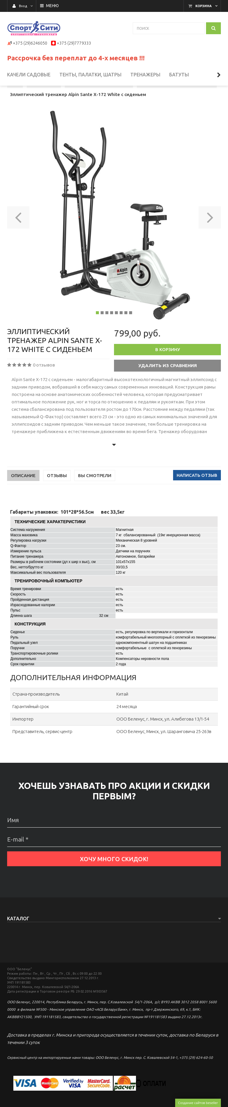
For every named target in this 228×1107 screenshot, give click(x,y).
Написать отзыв (197, 496)
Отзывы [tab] (57, 497)
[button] (18, 237)
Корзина (203, 6)
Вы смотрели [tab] (94, 497)
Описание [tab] (23, 497)
